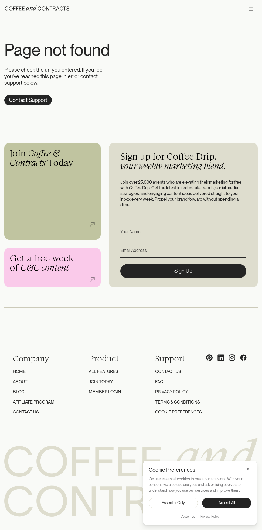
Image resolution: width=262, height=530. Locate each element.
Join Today (101, 381)
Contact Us (26, 412)
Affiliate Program (34, 402)
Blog (19, 391)
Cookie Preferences (178, 412)
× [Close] (248, 469)
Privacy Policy (171, 391)
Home (19, 371)
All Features (103, 371)
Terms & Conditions (177, 402)
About (20, 381)
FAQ (159, 381)
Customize (188, 516)
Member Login (105, 391)
